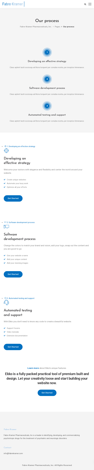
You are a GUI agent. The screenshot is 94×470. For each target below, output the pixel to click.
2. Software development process (19, 222)
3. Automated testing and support (19, 298)
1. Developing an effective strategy (19, 146)
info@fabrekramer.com (13, 453)
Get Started (13, 198)
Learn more (33, 368)
